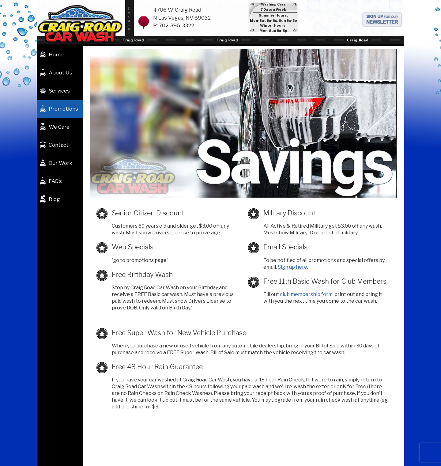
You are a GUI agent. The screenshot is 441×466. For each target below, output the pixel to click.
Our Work (60, 163)
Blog (54, 199)
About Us (60, 73)
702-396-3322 (176, 25)
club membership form (306, 294)
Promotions (63, 109)
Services (59, 91)
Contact (59, 145)
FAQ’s (55, 181)
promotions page (146, 260)
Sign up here (292, 267)
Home (56, 54)
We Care (59, 127)
